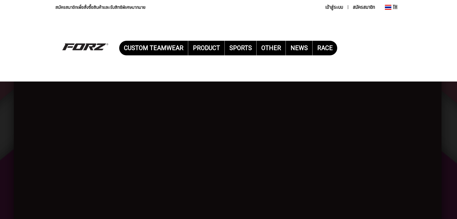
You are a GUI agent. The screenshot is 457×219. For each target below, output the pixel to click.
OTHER (271, 48)
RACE (325, 48)
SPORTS (240, 48)
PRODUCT (206, 48)
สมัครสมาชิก (364, 7)
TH (391, 7)
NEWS (299, 48)
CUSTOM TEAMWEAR (153, 48)
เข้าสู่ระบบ (334, 7)
